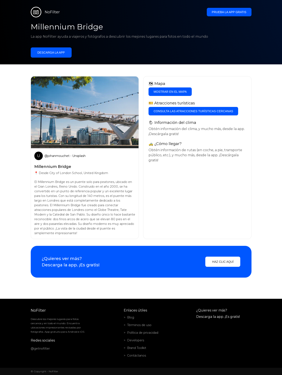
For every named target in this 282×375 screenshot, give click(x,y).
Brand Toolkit (136, 348)
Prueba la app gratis (229, 12)
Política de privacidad (142, 333)
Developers (135, 340)
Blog (130, 317)
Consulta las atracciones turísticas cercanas (193, 111)
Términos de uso (139, 325)
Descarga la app (51, 52)
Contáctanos (136, 355)
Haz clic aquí (222, 261)
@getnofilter (40, 348)
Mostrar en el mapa (170, 91)
